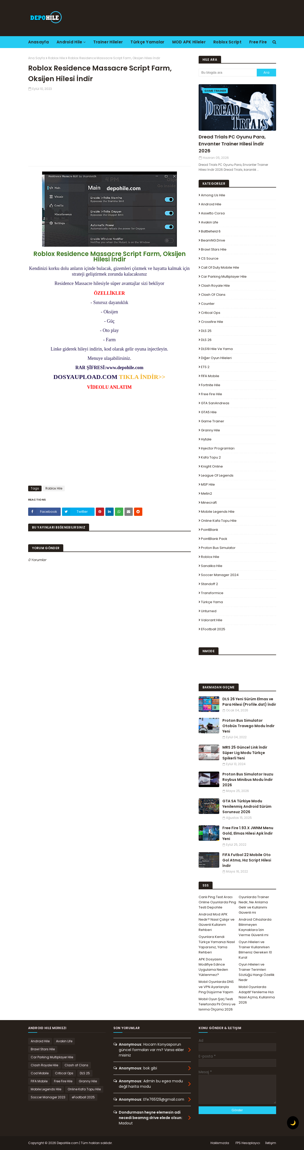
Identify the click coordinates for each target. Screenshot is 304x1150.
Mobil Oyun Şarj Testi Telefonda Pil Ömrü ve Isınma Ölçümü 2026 (217, 1004)
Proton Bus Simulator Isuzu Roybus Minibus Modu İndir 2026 (247, 780)
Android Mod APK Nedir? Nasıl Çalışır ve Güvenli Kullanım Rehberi (217, 922)
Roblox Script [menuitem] (227, 42)
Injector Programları (218, 448)
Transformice (212, 592)
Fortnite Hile (210, 385)
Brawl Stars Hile (214, 249)
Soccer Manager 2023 (48, 1097)
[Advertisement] (109, 127)
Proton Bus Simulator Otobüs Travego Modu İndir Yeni (248, 726)
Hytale (206, 439)
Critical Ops (210, 312)
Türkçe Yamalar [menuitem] (147, 42)
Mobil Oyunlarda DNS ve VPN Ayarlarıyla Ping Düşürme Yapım (216, 986)
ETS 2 (205, 366)
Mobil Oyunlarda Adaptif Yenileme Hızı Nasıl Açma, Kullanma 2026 (257, 994)
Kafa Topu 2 (211, 457)
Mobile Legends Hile (218, 511)
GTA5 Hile (209, 412)
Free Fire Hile (211, 394)
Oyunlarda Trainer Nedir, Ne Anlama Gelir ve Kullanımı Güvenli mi (254, 905)
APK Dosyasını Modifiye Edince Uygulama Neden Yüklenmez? (213, 967)
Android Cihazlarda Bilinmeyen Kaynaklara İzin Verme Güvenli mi (255, 927)
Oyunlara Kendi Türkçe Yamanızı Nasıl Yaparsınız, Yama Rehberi (217, 944)
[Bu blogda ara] (228, 72)
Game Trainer (212, 421)
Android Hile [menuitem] (69, 42)
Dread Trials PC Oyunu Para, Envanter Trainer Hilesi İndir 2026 (232, 144)
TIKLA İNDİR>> (142, 377)
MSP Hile (208, 484)
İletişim (270, 1143)
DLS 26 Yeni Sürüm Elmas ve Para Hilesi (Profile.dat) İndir (249, 701)
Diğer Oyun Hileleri (216, 357)
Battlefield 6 (211, 231)
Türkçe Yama (212, 602)
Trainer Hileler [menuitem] (108, 42)
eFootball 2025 (213, 629)
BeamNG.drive (213, 240)
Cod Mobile (40, 1073)
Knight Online (212, 466)
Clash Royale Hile (215, 285)
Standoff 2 (209, 583)
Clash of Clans (213, 294)
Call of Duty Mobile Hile (220, 267)
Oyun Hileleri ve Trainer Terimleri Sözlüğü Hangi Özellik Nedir (257, 972)
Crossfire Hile (212, 321)
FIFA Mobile (210, 376)
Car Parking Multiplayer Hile (224, 276)
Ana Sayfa (36, 58)
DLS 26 (206, 339)
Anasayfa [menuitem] (38, 42)
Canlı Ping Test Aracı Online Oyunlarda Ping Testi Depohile (217, 902)
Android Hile (211, 204)
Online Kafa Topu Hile (219, 520)
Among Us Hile (213, 195)
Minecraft (209, 502)
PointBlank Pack (214, 538)
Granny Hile (210, 430)
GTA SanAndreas (215, 403)
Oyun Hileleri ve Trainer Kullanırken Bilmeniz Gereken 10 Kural (255, 949)
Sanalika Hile (211, 565)
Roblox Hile (56, 58)
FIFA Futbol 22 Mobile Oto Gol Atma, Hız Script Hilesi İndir (246, 860)
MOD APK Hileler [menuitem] (189, 42)
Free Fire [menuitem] (258, 42)
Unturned (208, 611)
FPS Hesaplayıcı (248, 1143)
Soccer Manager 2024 (220, 574)
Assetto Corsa (213, 213)
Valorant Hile (211, 620)
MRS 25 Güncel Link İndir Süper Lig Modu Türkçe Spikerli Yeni (244, 753)
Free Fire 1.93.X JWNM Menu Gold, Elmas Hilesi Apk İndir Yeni (247, 833)
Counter (208, 303)
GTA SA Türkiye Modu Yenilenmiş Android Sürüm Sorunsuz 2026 (246, 806)
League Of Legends (217, 475)
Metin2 (206, 493)
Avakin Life (209, 222)
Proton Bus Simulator (218, 547)
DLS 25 (206, 330)
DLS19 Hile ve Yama (217, 348)
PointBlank (209, 529)
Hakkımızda (220, 1143)
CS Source (210, 258)
